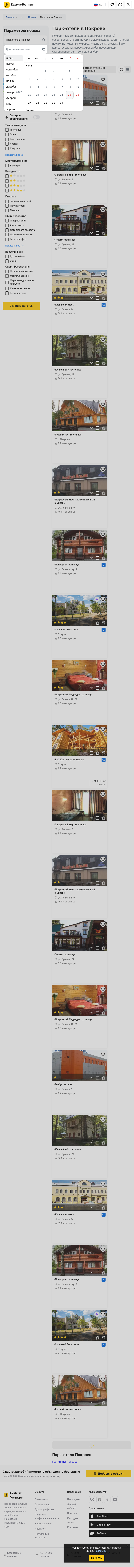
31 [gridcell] (61, 102)
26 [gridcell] (77, 94)
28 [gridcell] (37, 102)
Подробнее (100, 1551)
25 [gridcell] (69, 94)
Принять (96, 1558)
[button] (112, 4)
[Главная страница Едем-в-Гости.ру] (18, 5)
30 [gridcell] (53, 102)
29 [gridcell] (45, 102)
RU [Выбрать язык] (98, 4)
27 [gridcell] (29, 102)
